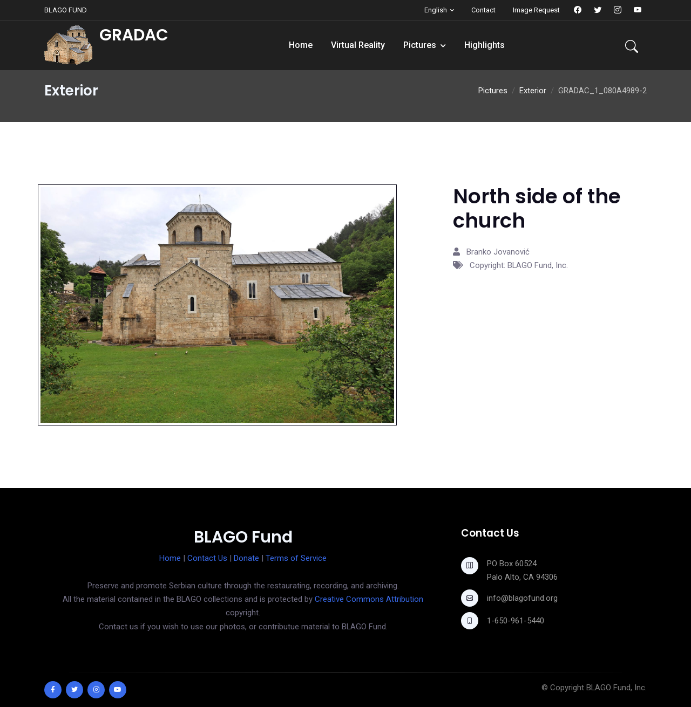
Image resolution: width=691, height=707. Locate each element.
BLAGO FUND (65, 10)
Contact (483, 10)
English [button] (435, 10)
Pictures (419, 45)
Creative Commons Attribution (369, 599)
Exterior (532, 90)
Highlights (484, 45)
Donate (246, 558)
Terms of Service (296, 558)
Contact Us (207, 558)
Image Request (536, 10)
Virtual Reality (358, 45)
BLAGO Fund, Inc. (616, 687)
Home (301, 45)
